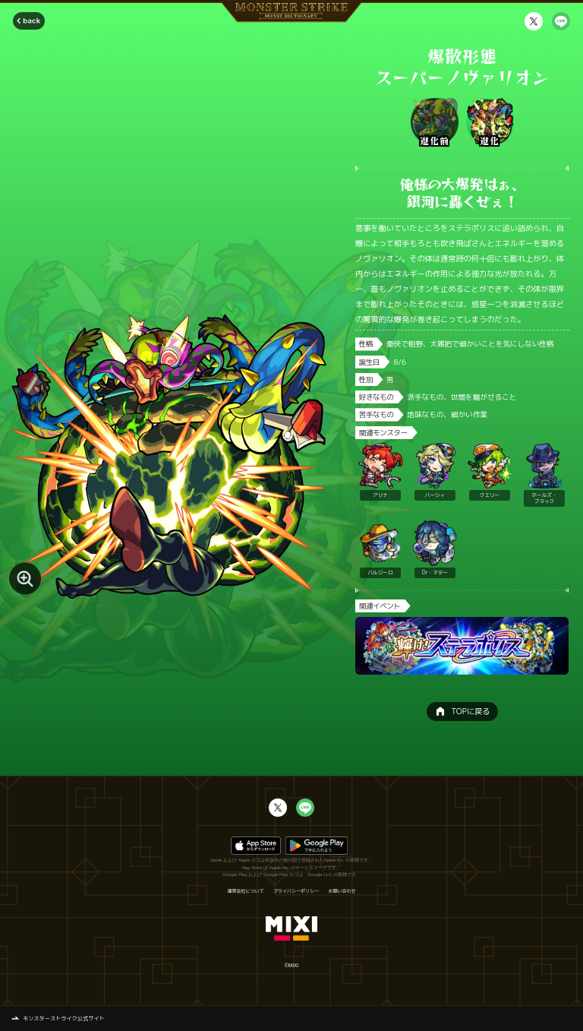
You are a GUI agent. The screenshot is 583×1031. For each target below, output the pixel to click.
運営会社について (245, 891)
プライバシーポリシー (296, 891)
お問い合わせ (342, 891)
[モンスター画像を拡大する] (25, 579)
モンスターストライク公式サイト (64, 1018)
